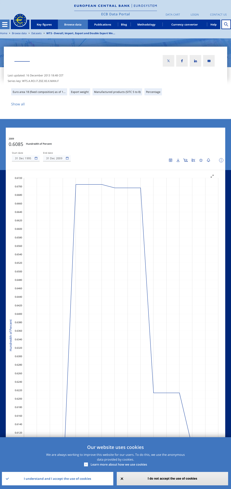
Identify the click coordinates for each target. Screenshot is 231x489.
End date (48, 152)
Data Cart (173, 14)
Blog (124, 24)
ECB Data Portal (115, 14)
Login (195, 14)
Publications (102, 24)
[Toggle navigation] (5, 24)
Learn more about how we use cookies (119, 464)
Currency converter (184, 24)
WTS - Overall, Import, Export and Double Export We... (80, 33)
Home (3, 33)
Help (213, 24)
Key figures (44, 24)
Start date (17, 152)
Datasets (36, 33)
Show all (18, 104)
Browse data (72, 24)
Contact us (218, 14)
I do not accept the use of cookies (172, 478)
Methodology (146, 24)
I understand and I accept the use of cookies (57, 479)
